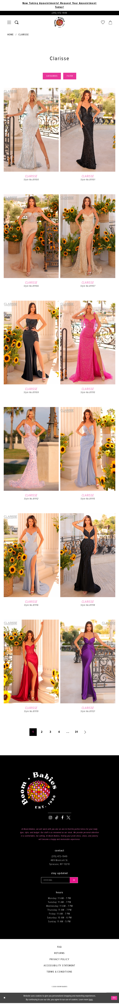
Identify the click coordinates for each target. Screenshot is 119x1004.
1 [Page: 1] (33, 733)
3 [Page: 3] (50, 733)
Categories (51, 76)
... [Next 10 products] (67, 733)
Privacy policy (59, 960)
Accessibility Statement (59, 966)
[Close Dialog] (4, 999)
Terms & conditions (59, 972)
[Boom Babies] (59, 22)
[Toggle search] (16, 23)
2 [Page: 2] (42, 733)
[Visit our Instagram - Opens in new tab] (50, 818)
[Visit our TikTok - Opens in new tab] (56, 818)
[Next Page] (85, 733)
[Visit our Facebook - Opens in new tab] (62, 818)
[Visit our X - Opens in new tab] (68, 818)
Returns (59, 954)
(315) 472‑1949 (59, 857)
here (91, 1000)
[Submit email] (74, 881)
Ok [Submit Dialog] (114, 998)
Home (10, 35)
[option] (31, 141)
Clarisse (23, 35)
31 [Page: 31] (76, 733)
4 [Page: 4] (59, 733)
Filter (70, 76)
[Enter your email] (59, 881)
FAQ (59, 948)
